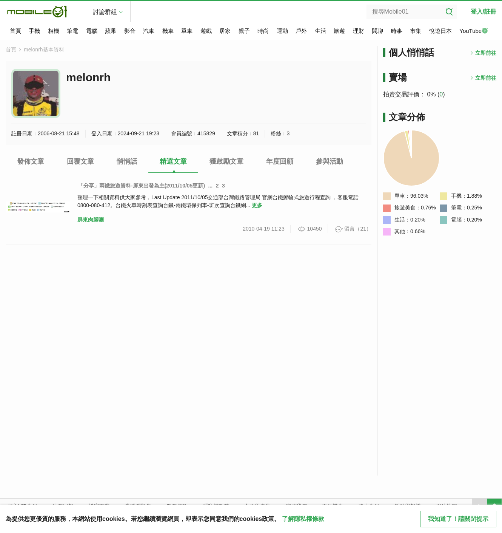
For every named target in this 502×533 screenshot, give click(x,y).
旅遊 (339, 31)
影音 (130, 31)
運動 (282, 31)
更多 (257, 205)
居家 (225, 31)
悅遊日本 (440, 31)
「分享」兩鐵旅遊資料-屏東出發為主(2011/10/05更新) (141, 186)
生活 (320, 31)
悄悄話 (127, 161)
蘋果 (110, 31)
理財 (358, 31)
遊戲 (206, 31)
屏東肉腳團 (90, 220)
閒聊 (377, 31)
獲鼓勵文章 (226, 161)
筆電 (72, 31)
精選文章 (173, 161)
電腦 (91, 31)
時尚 (263, 31)
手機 (34, 31)
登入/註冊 (483, 11)
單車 (186, 31)
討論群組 (105, 12)
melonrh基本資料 (44, 49)
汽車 (148, 31)
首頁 (15, 31)
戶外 (301, 31)
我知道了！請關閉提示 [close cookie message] (458, 519)
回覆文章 (80, 161)
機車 (168, 31)
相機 (53, 31)
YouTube (473, 31)
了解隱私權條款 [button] (303, 519)
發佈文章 (30, 161)
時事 (396, 31)
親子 (244, 31)
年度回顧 (279, 161)
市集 (415, 31)
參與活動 (329, 161)
